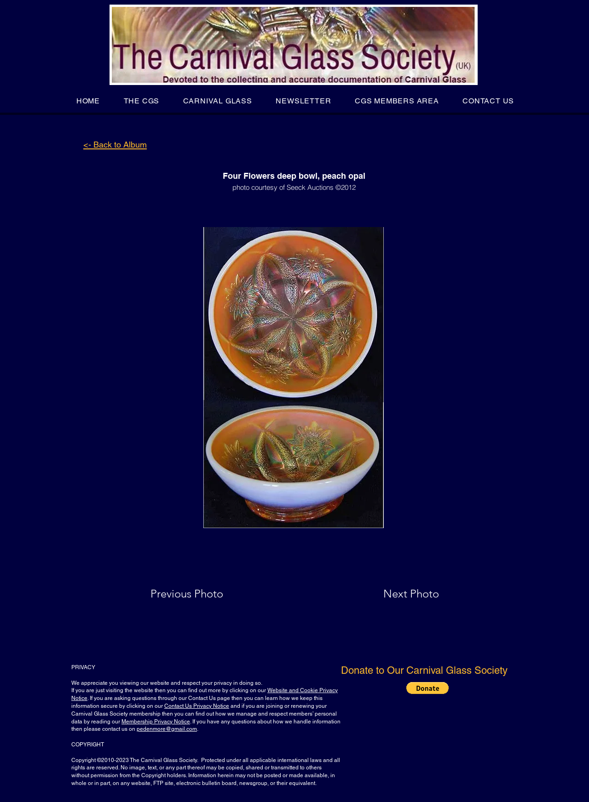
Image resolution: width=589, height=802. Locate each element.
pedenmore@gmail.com (167, 729)
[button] (141, 100)
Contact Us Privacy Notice (196, 706)
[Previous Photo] (199, 594)
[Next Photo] (393, 594)
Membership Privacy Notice (155, 721)
